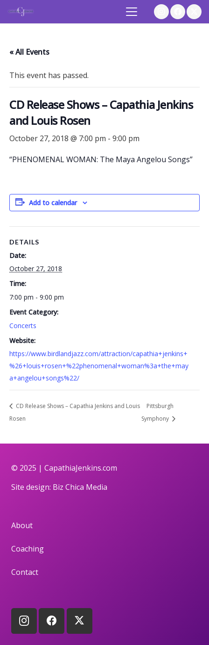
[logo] (20, 11)
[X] (194, 11)
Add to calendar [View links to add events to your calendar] (53, 202)
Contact (24, 572)
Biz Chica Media (80, 487)
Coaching (27, 549)
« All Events (29, 52)
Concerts (22, 325)
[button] (132, 11)
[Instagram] (161, 11)
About (22, 525)
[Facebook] (177, 11)
